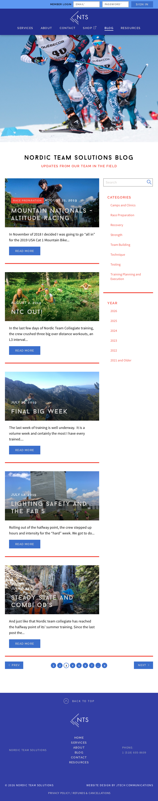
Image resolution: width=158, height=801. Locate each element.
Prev (14, 665)
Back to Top (79, 701)
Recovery (116, 225)
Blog (109, 28)
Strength (116, 235)
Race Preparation (122, 215)
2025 (113, 321)
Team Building (120, 245)
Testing (115, 264)
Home (79, 737)
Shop (87, 28)
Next (142, 665)
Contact (68, 28)
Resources (131, 28)
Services (25, 28)
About (46, 28)
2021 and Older (120, 360)
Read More (24, 251)
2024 (113, 331)
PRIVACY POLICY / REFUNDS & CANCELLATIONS (79, 793)
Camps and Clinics (123, 205)
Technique (117, 254)
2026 (113, 311)
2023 (113, 340)
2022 (113, 350)
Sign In (142, 4)
